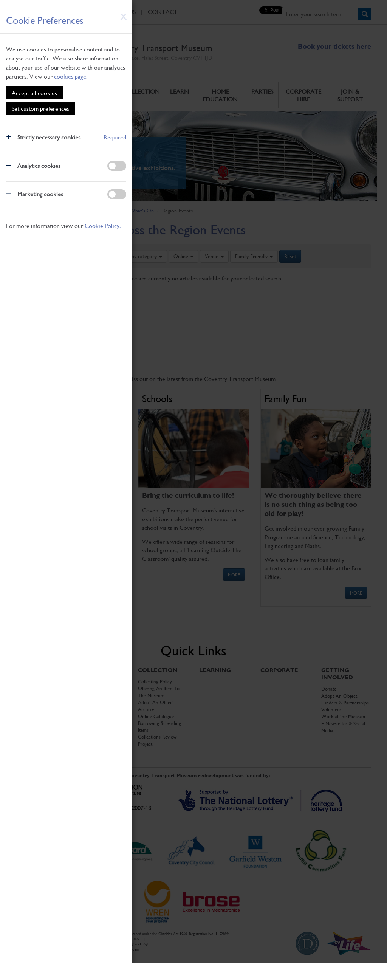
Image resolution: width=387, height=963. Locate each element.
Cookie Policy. (103, 225)
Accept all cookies (34, 92)
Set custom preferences (40, 108)
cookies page (70, 76)
